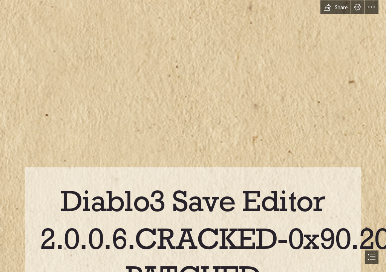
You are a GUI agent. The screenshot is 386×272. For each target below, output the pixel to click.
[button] (335, 7)
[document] (193, 136)
